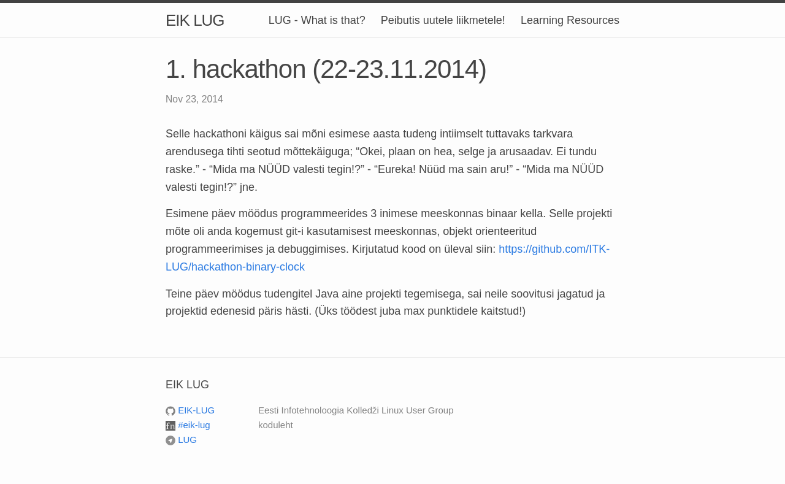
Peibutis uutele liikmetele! (443, 20)
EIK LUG (195, 20)
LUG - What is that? (317, 20)
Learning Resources (570, 20)
